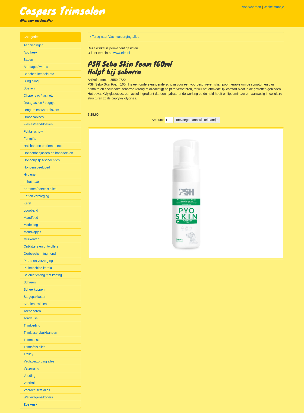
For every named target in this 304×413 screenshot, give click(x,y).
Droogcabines (34, 117)
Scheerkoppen (34, 289)
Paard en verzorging (38, 261)
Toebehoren (32, 311)
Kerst (27, 203)
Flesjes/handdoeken (38, 124)
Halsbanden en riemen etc (42, 146)
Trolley (28, 354)
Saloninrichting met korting (43, 275)
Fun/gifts (30, 138)
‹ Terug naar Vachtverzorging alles (114, 36)
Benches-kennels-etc (39, 74)
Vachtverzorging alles (39, 361)
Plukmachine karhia (38, 268)
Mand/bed (31, 217)
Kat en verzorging (36, 196)
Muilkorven (31, 239)
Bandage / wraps (36, 67)
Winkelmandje (274, 7)
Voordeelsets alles (37, 390)
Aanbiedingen (34, 45)
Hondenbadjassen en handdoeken (48, 153)
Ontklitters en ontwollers (41, 246)
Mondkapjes (32, 232)
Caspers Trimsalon (62, 10)
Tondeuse (31, 318)
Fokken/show (33, 131)
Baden (28, 59)
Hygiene (29, 174)
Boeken (29, 88)
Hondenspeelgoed (37, 167)
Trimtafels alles (34, 347)
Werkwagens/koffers (38, 397)
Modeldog (31, 225)
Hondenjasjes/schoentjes (42, 160)
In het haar (31, 182)
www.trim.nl (121, 53)
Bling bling (31, 81)
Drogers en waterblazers (41, 110)
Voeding (29, 376)
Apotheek (30, 52)
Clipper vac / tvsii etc (38, 95)
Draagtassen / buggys (39, 103)
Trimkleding (32, 325)
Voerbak (29, 383)
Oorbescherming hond (40, 253)
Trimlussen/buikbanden (40, 332)
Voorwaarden (251, 7)
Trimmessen (32, 340)
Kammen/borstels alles (40, 189)
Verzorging (31, 368)
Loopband (31, 210)
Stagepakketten (35, 297)
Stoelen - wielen (35, 304)
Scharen (30, 282)
